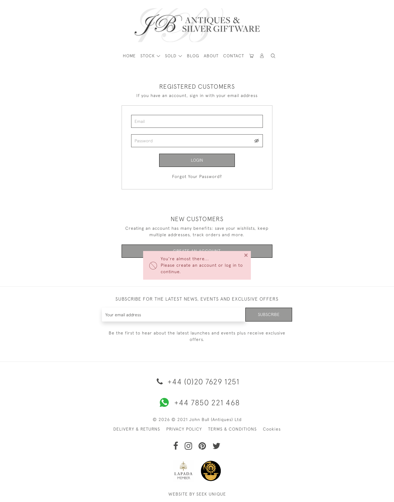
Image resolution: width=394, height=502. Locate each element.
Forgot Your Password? (197, 176)
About (211, 55)
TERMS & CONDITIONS (232, 429)
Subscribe (268, 314)
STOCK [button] (148, 55)
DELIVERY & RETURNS (136, 429)
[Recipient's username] (174, 315)
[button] (262, 56)
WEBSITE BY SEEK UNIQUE (197, 494)
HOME (129, 55)
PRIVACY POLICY (184, 429)
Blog (193, 55)
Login (197, 160)
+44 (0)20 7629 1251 (197, 381)
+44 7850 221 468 (197, 402)
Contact (233, 55)
